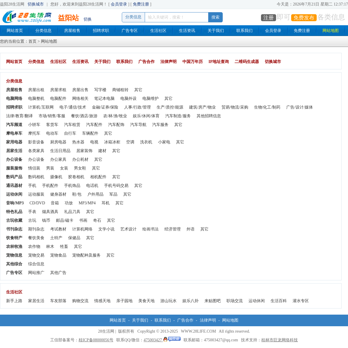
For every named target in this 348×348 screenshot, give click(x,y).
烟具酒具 (50, 212)
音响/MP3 (15, 203)
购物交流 (80, 301)
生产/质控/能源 (170, 107)
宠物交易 (36, 255)
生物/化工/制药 (267, 107)
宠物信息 (14, 255)
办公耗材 (80, 159)
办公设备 (14, 159)
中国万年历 (192, 61)
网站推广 (36, 273)
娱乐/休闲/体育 (146, 116)
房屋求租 (58, 90)
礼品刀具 (72, 212)
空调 (130, 142)
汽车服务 (160, 124)
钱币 (46, 220)
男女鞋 (80, 168)
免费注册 (141, 4)
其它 (138, 90)
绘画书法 (150, 229)
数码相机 (36, 177)
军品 (113, 194)
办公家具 (58, 159)
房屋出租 (36, 90)
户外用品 (95, 194)
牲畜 (64, 246)
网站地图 (330, 30)
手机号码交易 (116, 185)
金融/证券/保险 (105, 107)
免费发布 (303, 18)
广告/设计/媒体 (299, 107)
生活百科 (279, 301)
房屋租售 (72, 30)
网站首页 (15, 30)
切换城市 (36, 4)
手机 (32, 185)
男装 (50, 168)
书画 (83, 220)
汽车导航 (138, 124)
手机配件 (50, 185)
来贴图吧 (212, 301)
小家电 (164, 142)
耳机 (106, 203)
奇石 (97, 220)
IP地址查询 (219, 61)
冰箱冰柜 (112, 142)
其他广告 (58, 273)
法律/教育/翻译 (19, 116)
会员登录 (119, 4)
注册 (268, 18)
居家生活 (14, 151)
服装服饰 (14, 168)
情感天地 (102, 301)
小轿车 (34, 124)
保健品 (74, 238)
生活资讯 (187, 30)
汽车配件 (94, 124)
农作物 (34, 246)
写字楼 (100, 90)
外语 (190, 229)
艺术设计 (128, 229)
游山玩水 (168, 301)
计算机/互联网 (41, 107)
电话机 (92, 185)
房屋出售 (80, 90)
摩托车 (34, 133)
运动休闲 (14, 194)
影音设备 (36, 142)
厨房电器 (58, 142)
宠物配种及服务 (86, 255)
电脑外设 (128, 98)
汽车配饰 (116, 124)
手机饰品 (72, 185)
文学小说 (106, 229)
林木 (50, 246)
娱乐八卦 (190, 301)
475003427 (162, 340)
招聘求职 (101, 30)
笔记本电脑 (104, 98)
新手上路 (14, 301)
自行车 (70, 133)
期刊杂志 (36, 229)
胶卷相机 (76, 177)
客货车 (52, 124)
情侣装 (34, 168)
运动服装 (36, 194)
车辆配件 (90, 133)
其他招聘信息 (209, 116)
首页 (32, 41)
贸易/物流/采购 (235, 107)
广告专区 (130, 30)
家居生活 (36, 301)
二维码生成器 (247, 61)
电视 (94, 142)
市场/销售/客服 (52, 116)
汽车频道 (14, 124)
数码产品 (14, 177)
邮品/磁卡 (64, 220)
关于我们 (216, 30)
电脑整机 (36, 98)
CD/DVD (37, 203)
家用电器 (14, 142)
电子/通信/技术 (72, 107)
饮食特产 (14, 238)
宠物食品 (58, 255)
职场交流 (234, 301)
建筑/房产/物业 (202, 107)
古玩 (32, 220)
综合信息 (36, 264)
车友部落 (58, 301)
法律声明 (168, 61)
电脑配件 (58, 98)
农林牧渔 (14, 246)
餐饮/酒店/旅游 (84, 116)
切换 (88, 19)
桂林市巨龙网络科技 (279, 340)
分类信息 (43, 30)
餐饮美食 (36, 238)
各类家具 (36, 151)
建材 (102, 151)
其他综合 (14, 264)
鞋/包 (76, 194)
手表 (32, 212)
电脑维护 (150, 98)
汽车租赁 (72, 124)
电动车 (52, 133)
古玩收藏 (14, 220)
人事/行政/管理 (137, 107)
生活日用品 (60, 151)
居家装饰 (84, 151)
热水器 (78, 142)
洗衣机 (146, 142)
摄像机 (56, 177)
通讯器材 (14, 185)
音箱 (55, 203)
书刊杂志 (14, 229)
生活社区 (158, 30)
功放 (69, 203)
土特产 (56, 238)
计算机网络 (82, 229)
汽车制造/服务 (178, 116)
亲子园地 (124, 301)
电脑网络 (14, 98)
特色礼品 (14, 212)
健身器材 (58, 194)
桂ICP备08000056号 (96, 340)
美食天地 (146, 301)
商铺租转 (120, 90)
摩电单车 (14, 133)
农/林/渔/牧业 (115, 116)
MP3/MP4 (87, 203)
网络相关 (80, 98)
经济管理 (172, 229)
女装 (64, 168)
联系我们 (244, 30)
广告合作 (146, 61)
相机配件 (98, 177)
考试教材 (58, 229)
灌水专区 (301, 301)
